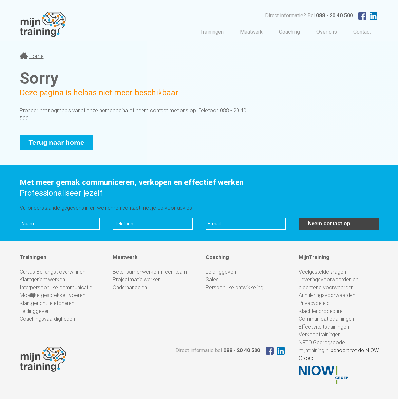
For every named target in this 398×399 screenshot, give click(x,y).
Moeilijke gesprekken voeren (52, 295)
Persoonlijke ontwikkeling (234, 287)
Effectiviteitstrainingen (324, 327)
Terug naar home (56, 142)
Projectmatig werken (137, 279)
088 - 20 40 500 (334, 15)
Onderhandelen (130, 287)
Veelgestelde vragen (322, 272)
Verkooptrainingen (320, 335)
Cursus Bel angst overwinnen (52, 272)
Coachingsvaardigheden (47, 319)
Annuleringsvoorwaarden (327, 295)
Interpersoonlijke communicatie (56, 287)
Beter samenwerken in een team (150, 272)
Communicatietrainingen (326, 319)
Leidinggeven (35, 311)
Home (36, 56)
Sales (212, 279)
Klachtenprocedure (321, 311)
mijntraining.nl (314, 350)
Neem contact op (329, 223)
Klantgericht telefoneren (47, 303)
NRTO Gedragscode (322, 342)
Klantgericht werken (42, 279)
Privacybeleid (314, 303)
